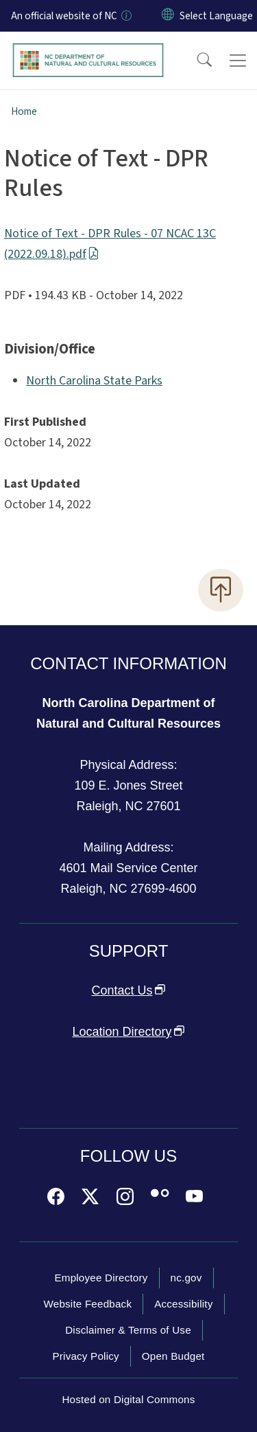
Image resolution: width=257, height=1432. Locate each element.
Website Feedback (87, 1304)
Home (24, 111)
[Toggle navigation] (238, 60)
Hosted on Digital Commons (128, 1399)
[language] (216, 16)
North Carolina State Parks (94, 380)
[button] (195, 60)
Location (128, 1032)
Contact (128, 990)
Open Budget (173, 1356)
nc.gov (186, 1277)
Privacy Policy (85, 1356)
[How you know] (125, 16)
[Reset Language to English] (168, 16)
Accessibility (183, 1304)
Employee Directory (100, 1277)
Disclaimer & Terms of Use (128, 1330)
